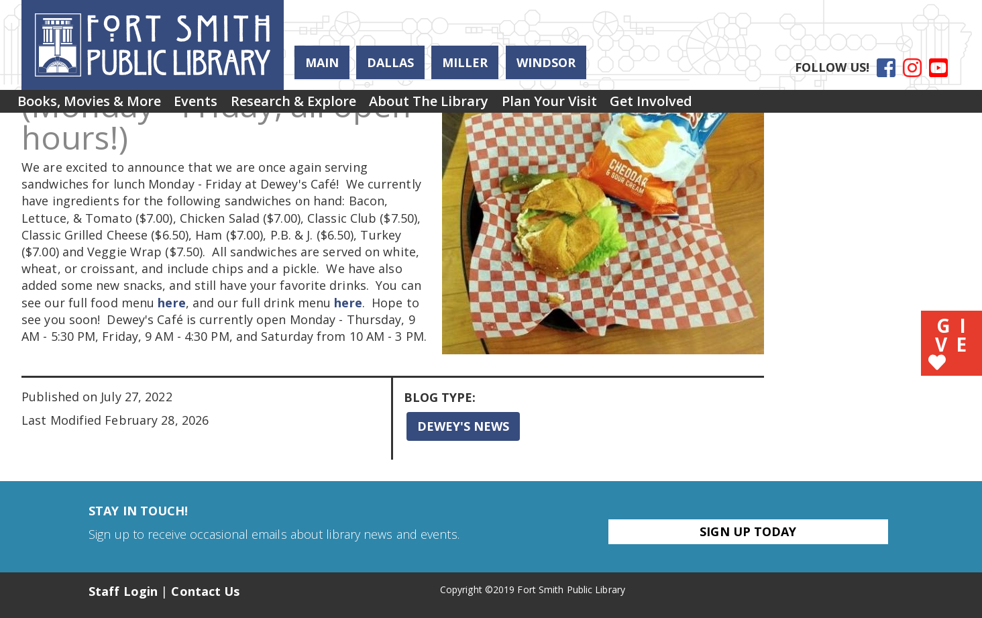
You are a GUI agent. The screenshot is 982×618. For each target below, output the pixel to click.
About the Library (477, 106)
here (171, 303)
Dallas (390, 62)
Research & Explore (327, 106)
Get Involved (727, 106)
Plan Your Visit (611, 106)
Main (322, 62)
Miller (465, 62)
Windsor (546, 62)
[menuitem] (96, 106)
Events (216, 106)
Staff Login (123, 591)
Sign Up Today (748, 531)
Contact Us (205, 591)
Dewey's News (463, 426)
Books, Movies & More (96, 106)
